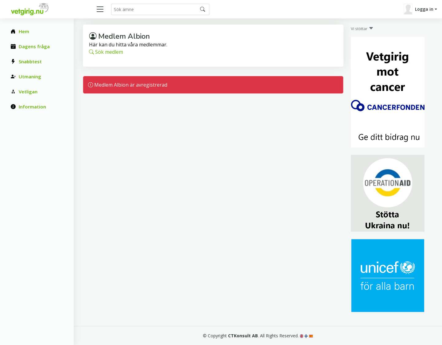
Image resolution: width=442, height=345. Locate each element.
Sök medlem (106, 52)
